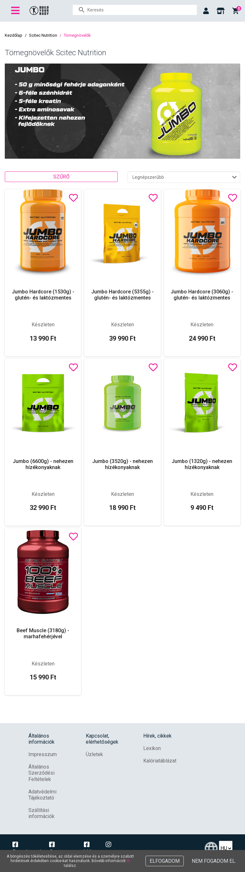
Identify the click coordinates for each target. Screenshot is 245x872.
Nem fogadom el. (214, 861)
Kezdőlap (13, 35)
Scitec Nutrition (43, 35)
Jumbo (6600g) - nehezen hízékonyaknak (43, 464)
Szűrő (61, 177)
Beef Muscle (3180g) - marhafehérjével (43, 633)
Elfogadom (165, 861)
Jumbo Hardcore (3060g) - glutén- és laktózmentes (202, 295)
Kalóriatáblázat (159, 761)
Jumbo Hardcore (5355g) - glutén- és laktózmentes (122, 295)
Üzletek (94, 754)
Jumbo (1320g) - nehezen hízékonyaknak (202, 464)
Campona (62, 848)
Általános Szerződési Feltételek (41, 773)
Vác (89, 848)
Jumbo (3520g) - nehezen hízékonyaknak (122, 464)
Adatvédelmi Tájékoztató (42, 795)
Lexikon (152, 748)
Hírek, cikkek (157, 736)
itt (128, 861)
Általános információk (41, 739)
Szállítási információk (41, 813)
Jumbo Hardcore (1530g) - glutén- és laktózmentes (43, 295)
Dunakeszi (26, 848)
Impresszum (42, 754)
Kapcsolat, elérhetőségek (102, 739)
